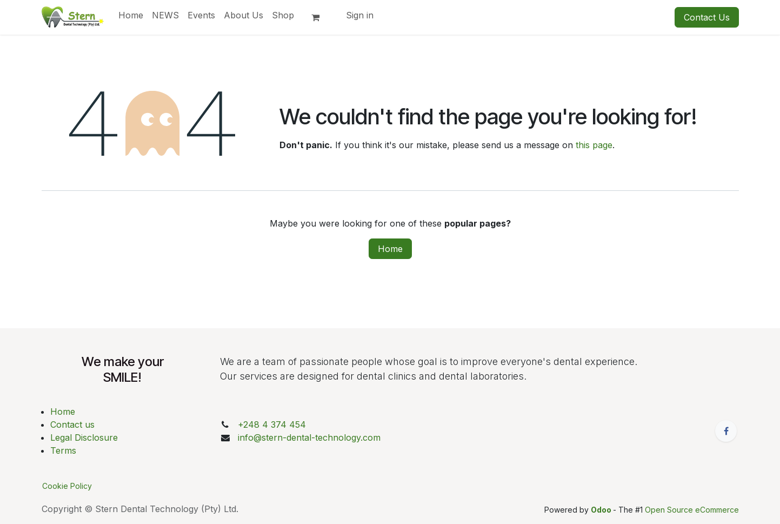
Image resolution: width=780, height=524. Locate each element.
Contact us (72, 424)
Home (390, 248)
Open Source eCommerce (692, 509)
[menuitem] (131, 15)
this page (594, 145)
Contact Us (707, 17)
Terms (63, 450)
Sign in (360, 15)
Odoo (602, 509)
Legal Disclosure (84, 437)
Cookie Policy (67, 485)
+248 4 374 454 (272, 424)
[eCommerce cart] (320, 17)
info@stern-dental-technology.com (309, 437)
